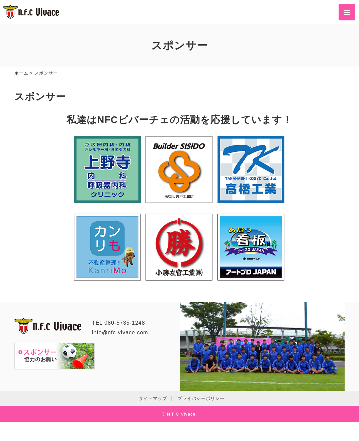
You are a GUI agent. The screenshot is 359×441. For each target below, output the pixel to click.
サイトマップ (153, 398)
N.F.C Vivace (181, 414)
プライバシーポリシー (201, 398)
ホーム (21, 73)
